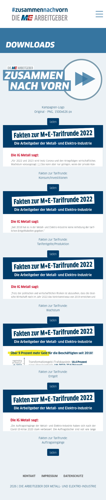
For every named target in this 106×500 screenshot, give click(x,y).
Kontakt (29, 476)
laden (53, 121)
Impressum (49, 476)
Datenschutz (73, 476)
